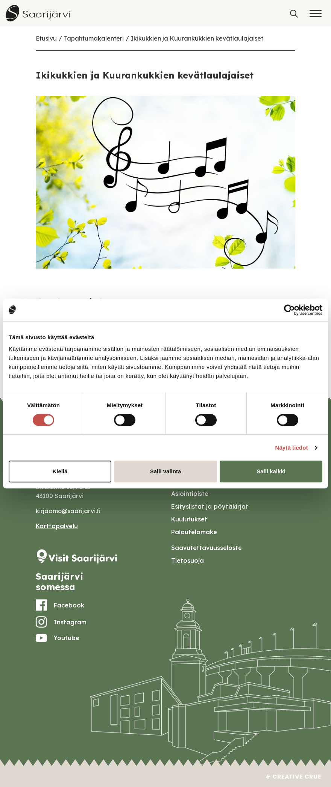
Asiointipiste (189, 493)
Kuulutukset (189, 519)
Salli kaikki (271, 471)
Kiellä (59, 471)
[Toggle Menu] (316, 13)
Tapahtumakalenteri (94, 38)
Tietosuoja (187, 560)
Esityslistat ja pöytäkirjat (209, 506)
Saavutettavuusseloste (206, 547)
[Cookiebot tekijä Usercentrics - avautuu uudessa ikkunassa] (289, 310)
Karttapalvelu (57, 526)
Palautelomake (194, 532)
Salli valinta (165, 471)
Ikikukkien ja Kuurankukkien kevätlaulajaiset (197, 38)
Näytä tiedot (291, 447)
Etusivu (46, 38)
